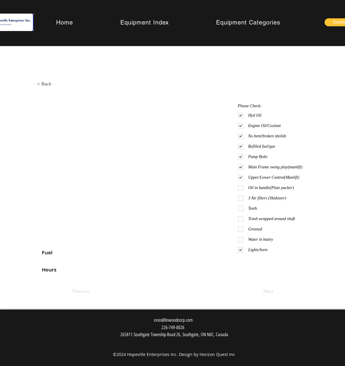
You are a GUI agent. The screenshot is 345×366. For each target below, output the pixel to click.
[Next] (258, 291)
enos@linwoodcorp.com (173, 320)
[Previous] (91, 291)
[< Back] (48, 84)
